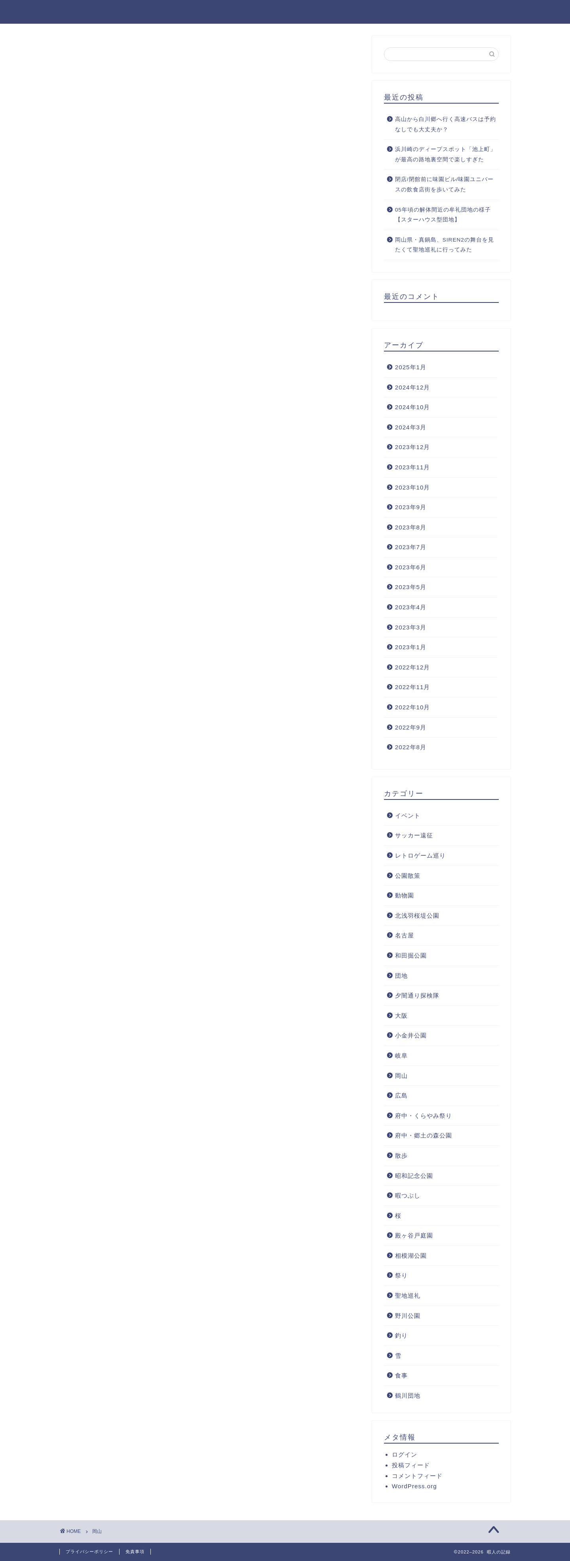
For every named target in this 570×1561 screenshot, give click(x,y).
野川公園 (407, 1316)
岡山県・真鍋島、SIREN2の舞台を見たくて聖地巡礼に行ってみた (444, 245)
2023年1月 (410, 647)
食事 (401, 1376)
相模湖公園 (411, 1256)
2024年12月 (412, 387)
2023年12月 (412, 447)
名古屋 (404, 936)
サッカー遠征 (414, 836)
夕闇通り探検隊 (417, 995)
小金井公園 (411, 1036)
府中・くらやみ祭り (423, 1116)
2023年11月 (412, 467)
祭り (401, 1276)
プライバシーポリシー (89, 1551)
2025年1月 (410, 367)
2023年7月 (410, 547)
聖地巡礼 (407, 1296)
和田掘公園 (411, 955)
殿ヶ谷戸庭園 (414, 1236)
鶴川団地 (407, 1396)
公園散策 (407, 876)
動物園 (404, 895)
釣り (401, 1336)
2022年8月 (410, 747)
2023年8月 (410, 527)
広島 (401, 1095)
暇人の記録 (80, 11)
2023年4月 (410, 607)
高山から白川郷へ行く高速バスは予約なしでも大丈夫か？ (445, 125)
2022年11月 (412, 687)
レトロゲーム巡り (420, 855)
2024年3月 (410, 427)
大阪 (401, 1016)
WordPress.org (414, 1486)
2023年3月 (410, 627)
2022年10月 (412, 707)
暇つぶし (407, 1195)
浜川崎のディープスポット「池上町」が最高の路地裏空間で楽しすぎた (445, 155)
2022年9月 (410, 727)
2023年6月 (410, 567)
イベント (407, 816)
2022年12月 (412, 667)
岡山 (401, 1076)
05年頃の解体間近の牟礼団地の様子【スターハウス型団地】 (443, 215)
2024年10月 (412, 407)
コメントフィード (417, 1476)
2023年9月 (410, 507)
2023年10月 (412, 487)
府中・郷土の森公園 (423, 1136)
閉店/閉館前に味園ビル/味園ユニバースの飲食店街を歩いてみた (444, 185)
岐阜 (401, 1056)
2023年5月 (410, 587)
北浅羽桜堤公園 (417, 916)
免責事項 (134, 1551)
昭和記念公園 (414, 1176)
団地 (401, 976)
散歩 (401, 1156)
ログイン (404, 1454)
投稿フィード (411, 1465)
